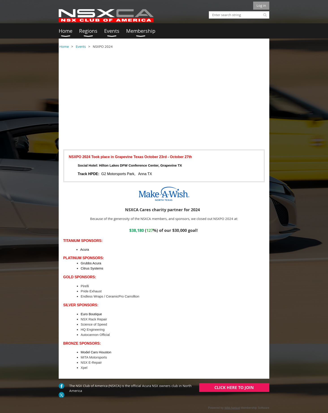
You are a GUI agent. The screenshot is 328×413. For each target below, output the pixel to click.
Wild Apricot (232, 407)
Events (81, 46)
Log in (261, 5)
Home (64, 46)
